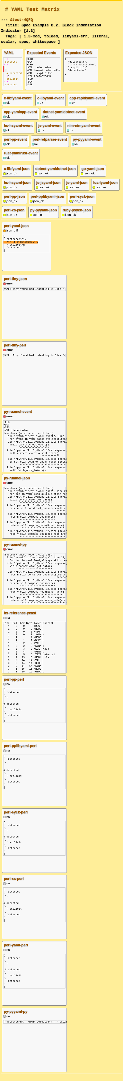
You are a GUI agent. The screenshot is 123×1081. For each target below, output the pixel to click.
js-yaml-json (77, 189)
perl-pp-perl (14, 685)
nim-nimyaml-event (83, 132)
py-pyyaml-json (43, 216)
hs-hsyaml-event (18, 132)
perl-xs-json (14, 216)
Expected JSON (78, 53)
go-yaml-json (92, 175)
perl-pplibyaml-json (47, 203)
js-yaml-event (50, 132)
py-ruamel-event (18, 418)
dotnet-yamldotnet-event (64, 118)
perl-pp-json (14, 203)
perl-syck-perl (16, 818)
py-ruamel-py (15, 551)
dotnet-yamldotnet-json (55, 175)
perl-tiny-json (15, 285)
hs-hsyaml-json (17, 189)
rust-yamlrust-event (21, 159)
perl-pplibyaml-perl (20, 752)
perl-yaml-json (16, 232)
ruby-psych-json (77, 216)
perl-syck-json (82, 203)
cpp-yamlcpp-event (20, 118)
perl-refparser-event (50, 145)
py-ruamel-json (17, 484)
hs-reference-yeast (20, 619)
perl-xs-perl (14, 885)
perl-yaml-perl (16, 951)
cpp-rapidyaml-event (87, 104)
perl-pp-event (15, 145)
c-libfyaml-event (18, 104)
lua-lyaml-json (105, 189)
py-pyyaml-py (15, 1018)
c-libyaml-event (50, 104)
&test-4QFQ (21, 19)
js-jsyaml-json (48, 189)
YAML (9, 53)
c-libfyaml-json (16, 175)
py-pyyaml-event (87, 145)
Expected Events (41, 53)
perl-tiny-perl (15, 351)
